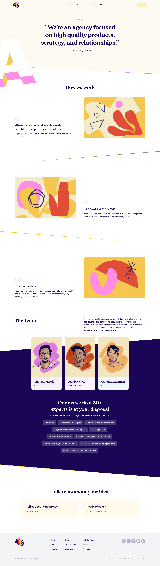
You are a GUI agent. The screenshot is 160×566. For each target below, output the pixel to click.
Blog (102, 5)
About (60, 5)
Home (53, 540)
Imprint (143, 558)
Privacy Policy (112, 558)
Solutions (69, 5)
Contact (142, 5)
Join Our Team (88, 540)
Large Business (70, 544)
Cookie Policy (135, 558)
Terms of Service (124, 558)
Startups (68, 540)
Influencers (69, 549)
